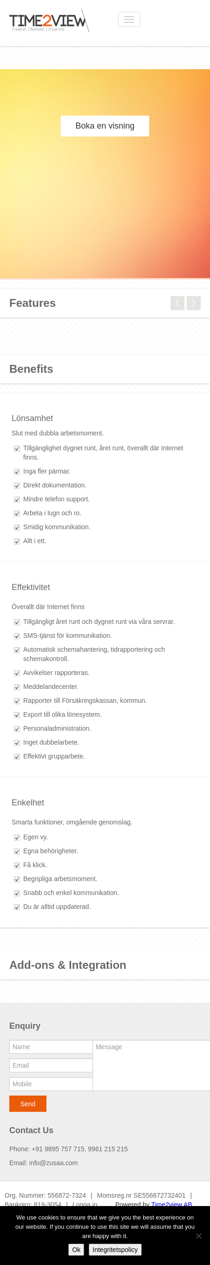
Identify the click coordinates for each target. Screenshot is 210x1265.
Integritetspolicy (115, 1249)
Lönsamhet (32, 418)
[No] (198, 1235)
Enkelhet (28, 802)
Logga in (85, 1204)
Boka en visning (104, 125)
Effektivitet (31, 587)
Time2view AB (171, 1204)
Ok (76, 1249)
